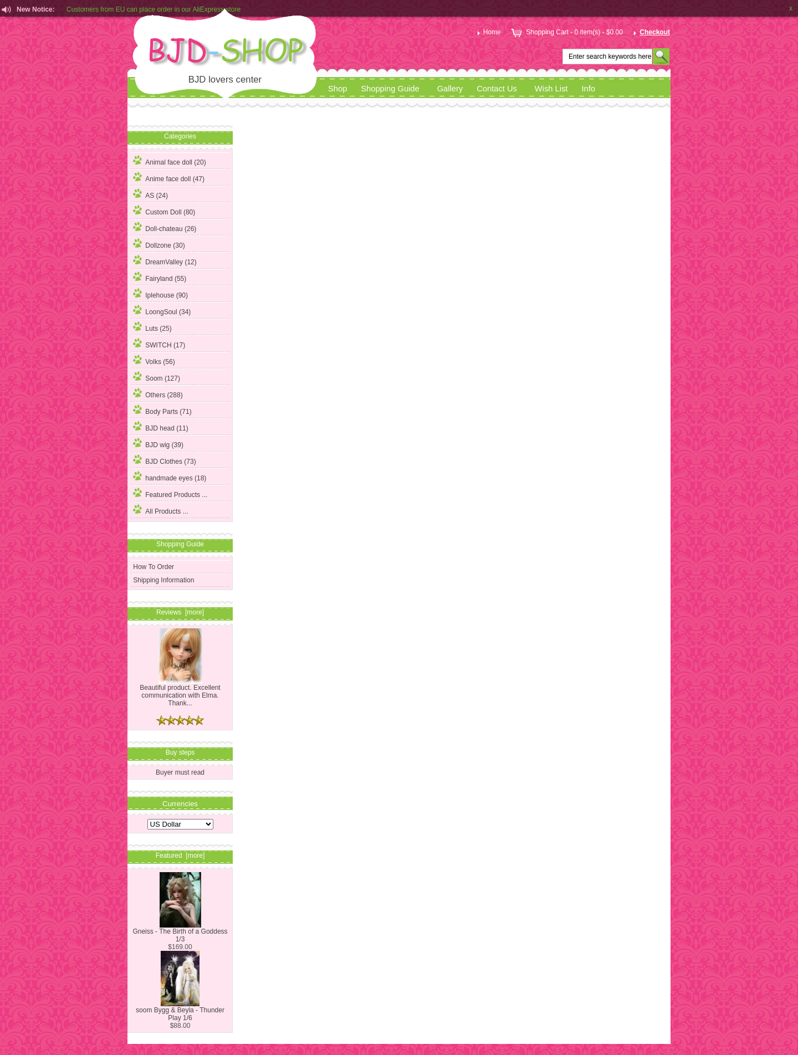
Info (588, 88)
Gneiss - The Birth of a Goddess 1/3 (179, 932)
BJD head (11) (160, 426)
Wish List (551, 88)
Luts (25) (152, 326)
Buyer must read (180, 772)
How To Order (153, 567)
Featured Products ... (170, 493)
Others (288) (157, 393)
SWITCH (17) (159, 343)
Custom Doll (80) (164, 210)
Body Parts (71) (162, 410)
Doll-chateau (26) (164, 227)
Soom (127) (156, 376)
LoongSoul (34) (162, 310)
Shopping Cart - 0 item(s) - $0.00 (566, 32)
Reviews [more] (180, 612)
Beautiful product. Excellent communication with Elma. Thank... (180, 692)
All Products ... (160, 509)
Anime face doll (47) (168, 177)
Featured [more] (180, 855)
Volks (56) (154, 360)
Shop (337, 88)
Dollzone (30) (159, 243)
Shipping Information (163, 580)
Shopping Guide (390, 88)
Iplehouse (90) (160, 293)
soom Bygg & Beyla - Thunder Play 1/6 (180, 1011)
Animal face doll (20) (169, 160)
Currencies (180, 803)
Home (488, 32)
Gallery (450, 88)
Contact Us (497, 88)
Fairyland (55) (159, 277)
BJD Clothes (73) (164, 459)
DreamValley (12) (164, 260)
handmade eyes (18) (169, 476)
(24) (150, 195)
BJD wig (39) (158, 443)
